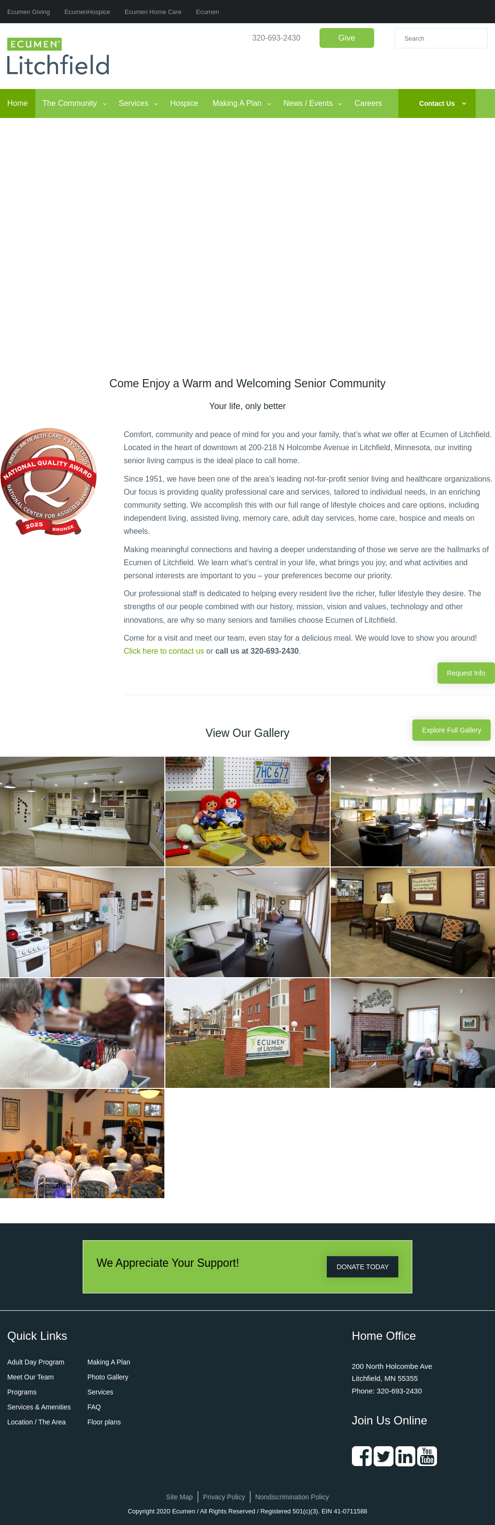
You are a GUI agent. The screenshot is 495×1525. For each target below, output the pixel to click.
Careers (368, 103)
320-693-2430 (276, 38)
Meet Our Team (30, 1377)
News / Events (308, 103)
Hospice (184, 103)
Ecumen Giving (28, 11)
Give (346, 38)
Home (17, 103)
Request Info (466, 673)
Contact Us (437, 103)
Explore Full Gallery (451, 730)
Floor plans (104, 1422)
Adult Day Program (35, 1362)
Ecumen (207, 11)
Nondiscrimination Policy (292, 1497)
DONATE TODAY (362, 1267)
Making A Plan (237, 103)
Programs (22, 1392)
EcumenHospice (87, 11)
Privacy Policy (224, 1497)
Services (133, 103)
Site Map (179, 1497)
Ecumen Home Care (153, 11)
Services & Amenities (39, 1407)
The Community (70, 103)
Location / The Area (36, 1422)
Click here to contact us (164, 651)
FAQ (94, 1407)
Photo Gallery (108, 1377)
